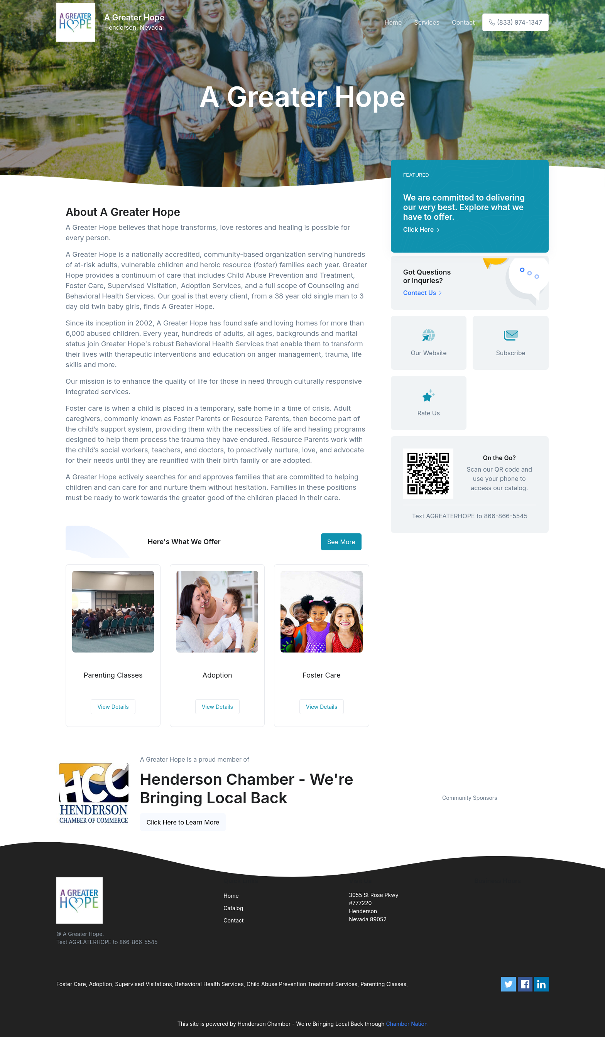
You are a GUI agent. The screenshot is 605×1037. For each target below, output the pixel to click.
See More (341, 542)
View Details (112, 706)
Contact (463, 22)
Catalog (233, 908)
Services (426, 22)
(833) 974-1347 (515, 22)
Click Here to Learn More (183, 822)
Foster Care (321, 675)
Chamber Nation (407, 1023)
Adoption (217, 675)
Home (393, 22)
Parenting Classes (113, 675)
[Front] (77, 22)
